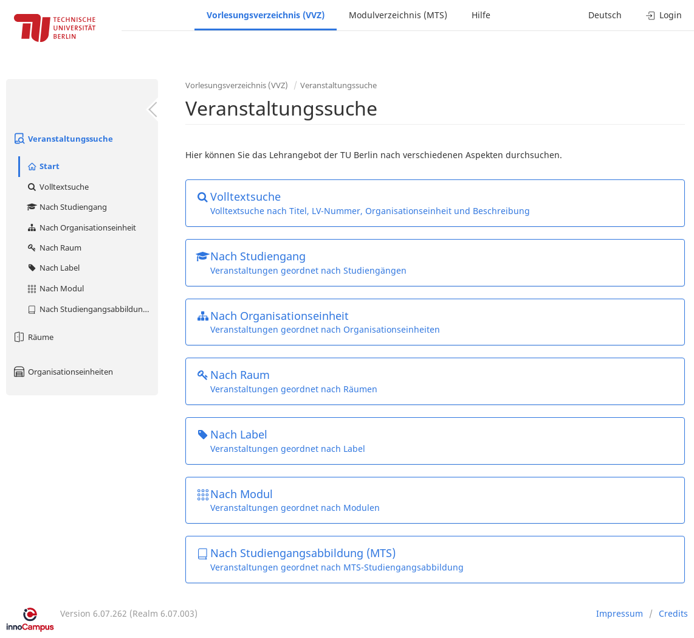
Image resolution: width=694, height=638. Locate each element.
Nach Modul (55, 288)
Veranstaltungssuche (62, 138)
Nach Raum (53, 247)
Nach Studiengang (66, 206)
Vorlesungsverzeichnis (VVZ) (266, 15)
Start (43, 166)
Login (664, 15)
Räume (32, 336)
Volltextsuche (57, 186)
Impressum (619, 613)
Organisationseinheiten (62, 371)
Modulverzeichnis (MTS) (398, 15)
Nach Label (53, 267)
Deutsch (605, 15)
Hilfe (481, 15)
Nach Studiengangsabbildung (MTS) (92, 308)
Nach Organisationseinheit (81, 227)
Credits (673, 613)
